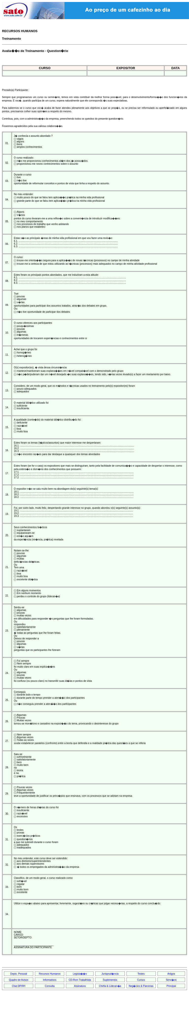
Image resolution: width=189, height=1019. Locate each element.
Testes (141, 973)
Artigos (171, 973)
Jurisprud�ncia (109, 973)
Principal (171, 986)
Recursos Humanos (50, 973)
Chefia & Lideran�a (110, 986)
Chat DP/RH (18, 986)
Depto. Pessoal (18, 973)
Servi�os (171, 980)
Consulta (49, 986)
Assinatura (80, 986)
